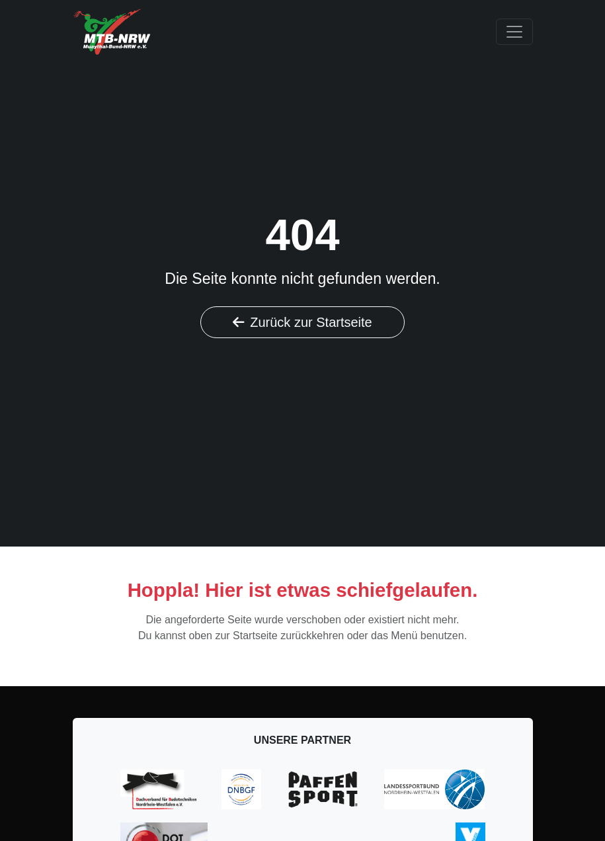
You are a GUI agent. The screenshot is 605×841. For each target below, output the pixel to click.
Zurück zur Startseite (302, 322)
